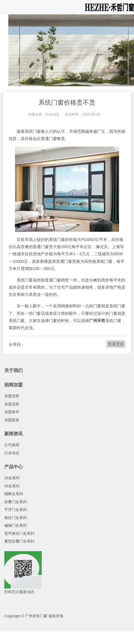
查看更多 (116, 344)
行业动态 (52, 114)
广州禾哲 (97, 320)
